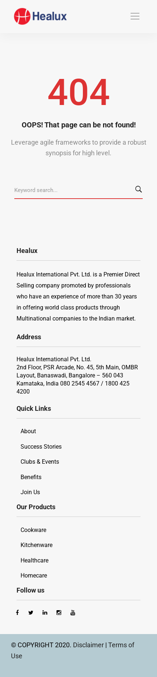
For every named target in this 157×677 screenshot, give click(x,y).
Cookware (33, 529)
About (28, 431)
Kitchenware (36, 545)
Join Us (30, 492)
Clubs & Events (40, 461)
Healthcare (34, 560)
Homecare (34, 575)
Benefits (31, 477)
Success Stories (41, 446)
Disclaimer (89, 645)
